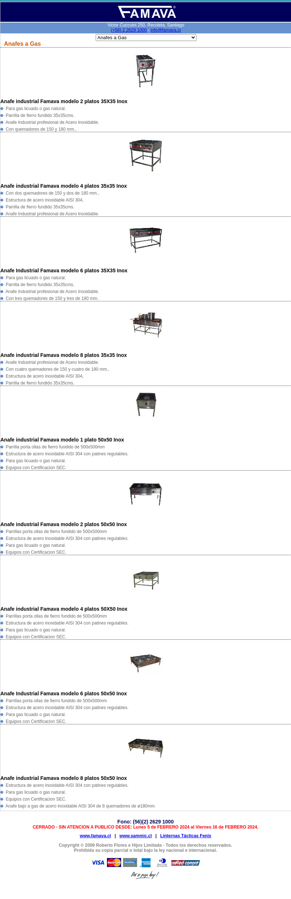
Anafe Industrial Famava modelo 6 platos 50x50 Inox (63, 693)
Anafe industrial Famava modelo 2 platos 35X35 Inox (63, 101)
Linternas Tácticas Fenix (185, 835)
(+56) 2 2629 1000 (129, 30)
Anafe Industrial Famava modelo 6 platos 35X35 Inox (63, 270)
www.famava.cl (95, 835)
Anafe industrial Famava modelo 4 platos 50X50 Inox (63, 609)
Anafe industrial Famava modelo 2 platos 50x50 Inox (63, 524)
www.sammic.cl (135, 835)
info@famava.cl (166, 30)
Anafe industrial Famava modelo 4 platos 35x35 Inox (63, 186)
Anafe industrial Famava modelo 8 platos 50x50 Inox (63, 778)
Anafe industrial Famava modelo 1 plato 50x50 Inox (62, 440)
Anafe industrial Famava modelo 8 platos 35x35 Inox (63, 355)
